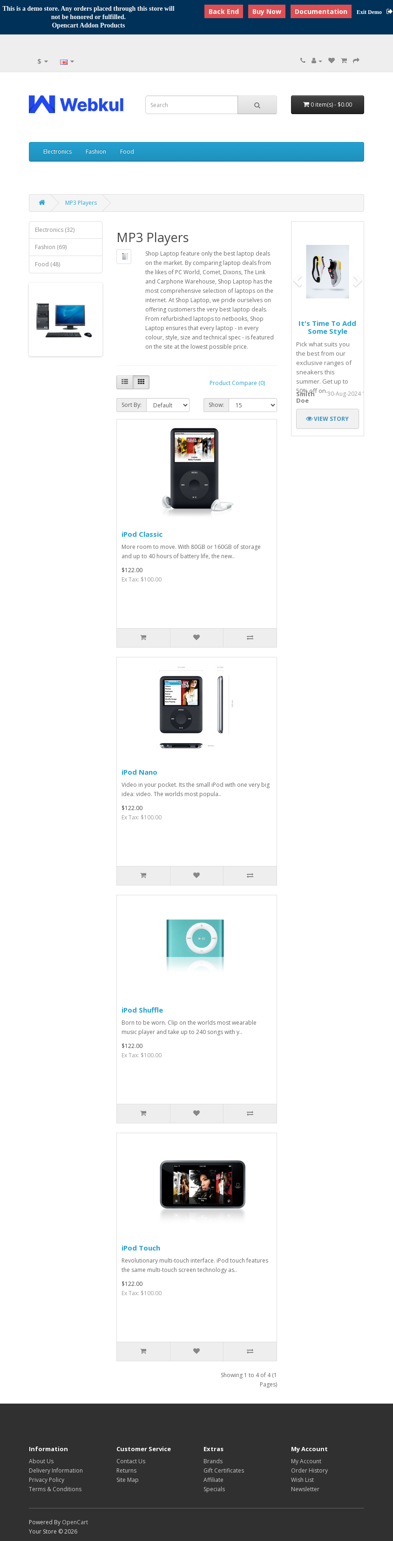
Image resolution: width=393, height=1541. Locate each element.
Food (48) (47, 264)
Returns (126, 1470)
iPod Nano (139, 772)
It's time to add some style (327, 327)
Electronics (57, 151)
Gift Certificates (223, 1470)
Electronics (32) (55, 230)
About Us (41, 1461)
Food (127, 151)
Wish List (302, 1480)
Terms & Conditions (55, 1489)
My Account (306, 1461)
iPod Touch (141, 1247)
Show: (216, 405)
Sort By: (132, 405)
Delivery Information (56, 1470)
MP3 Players (81, 203)
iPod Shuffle (142, 1009)
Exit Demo (375, 12)
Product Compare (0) (237, 383)
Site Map (127, 1480)
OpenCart (75, 1522)
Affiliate (213, 1480)
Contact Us (130, 1461)
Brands (213, 1461)
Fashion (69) (51, 247)
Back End (224, 11)
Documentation (321, 11)
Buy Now (266, 11)
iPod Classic (142, 534)
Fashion (96, 151)
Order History (309, 1470)
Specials (214, 1489)
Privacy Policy (46, 1480)
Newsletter (305, 1489)
